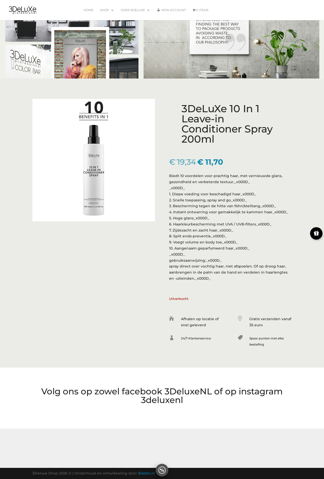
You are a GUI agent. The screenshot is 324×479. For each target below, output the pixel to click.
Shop (104, 10)
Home (88, 10)
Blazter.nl (146, 473)
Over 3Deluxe (133, 10)
